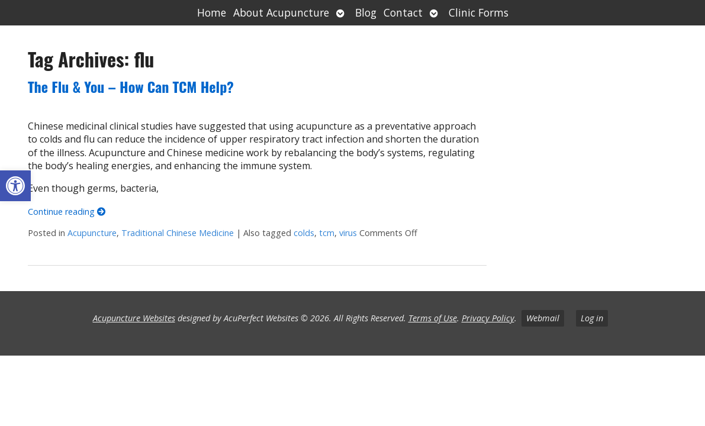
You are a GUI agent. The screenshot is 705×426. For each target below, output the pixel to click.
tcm (326, 232)
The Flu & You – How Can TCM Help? (131, 86)
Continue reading (66, 211)
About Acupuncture (281, 12)
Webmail (542, 318)
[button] (15, 185)
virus (348, 232)
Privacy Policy (488, 318)
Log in (592, 318)
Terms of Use (432, 318)
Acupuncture (92, 232)
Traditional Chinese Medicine (177, 232)
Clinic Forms (478, 12)
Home (211, 12)
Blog (365, 12)
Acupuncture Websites (134, 318)
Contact (403, 12)
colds (304, 232)
